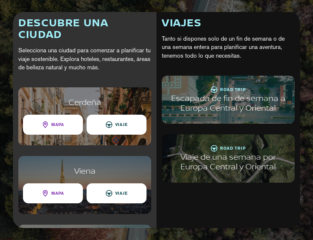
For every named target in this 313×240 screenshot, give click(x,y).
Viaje (121, 124)
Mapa (57, 124)
